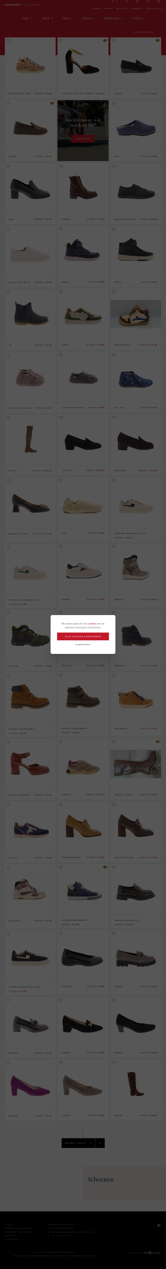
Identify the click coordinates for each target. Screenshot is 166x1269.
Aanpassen (83, 644)
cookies (92, 623)
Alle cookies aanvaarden (83, 636)
